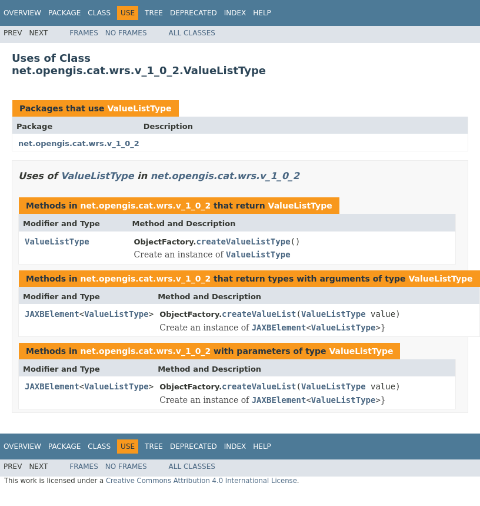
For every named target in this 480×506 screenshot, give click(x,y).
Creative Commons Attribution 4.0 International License (201, 481)
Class (99, 13)
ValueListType (139, 108)
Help (262, 13)
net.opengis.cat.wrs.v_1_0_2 (78, 143)
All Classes (192, 33)
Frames (83, 33)
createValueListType (243, 241)
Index (235, 13)
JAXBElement (52, 314)
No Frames (126, 33)
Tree (154, 13)
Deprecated (193, 13)
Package (64, 13)
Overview (22, 13)
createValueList (259, 314)
